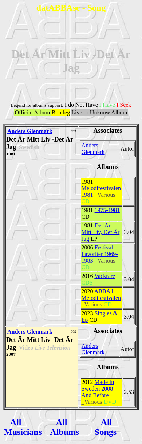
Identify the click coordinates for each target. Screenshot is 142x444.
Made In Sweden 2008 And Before (98, 388)
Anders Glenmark (29, 131)
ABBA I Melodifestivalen (101, 294)
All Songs (106, 427)
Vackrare (104, 276)
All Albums (64, 427)
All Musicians (23, 427)
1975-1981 (107, 210)
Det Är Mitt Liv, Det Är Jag (101, 232)
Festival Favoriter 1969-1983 (100, 254)
